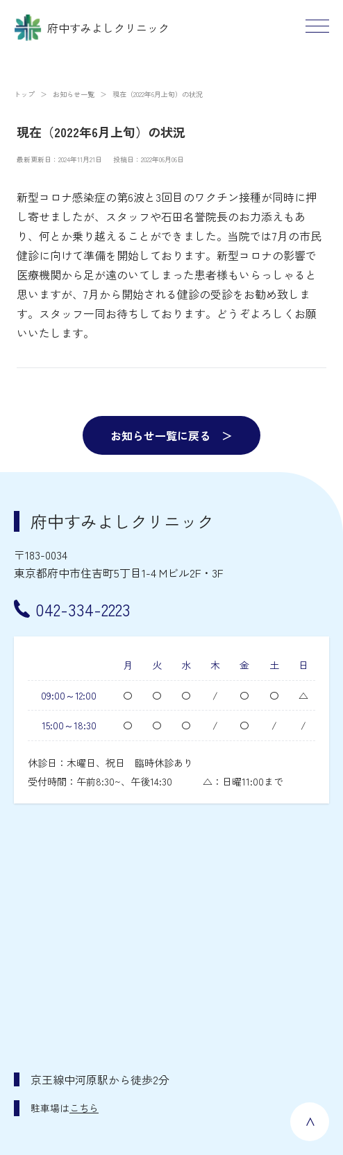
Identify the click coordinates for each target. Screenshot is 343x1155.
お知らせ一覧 (73, 94)
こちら (84, 1108)
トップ (24, 94)
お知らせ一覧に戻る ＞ (171, 435)
